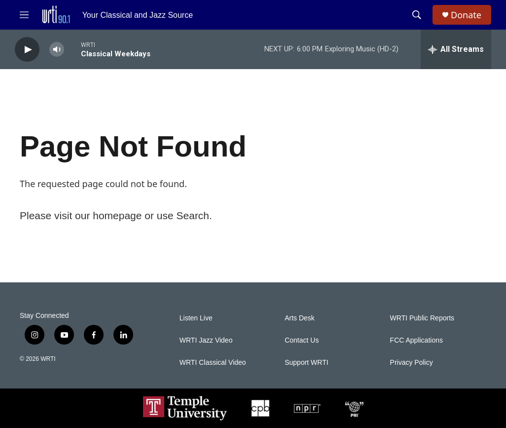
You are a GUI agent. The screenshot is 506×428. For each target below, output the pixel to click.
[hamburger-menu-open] (24, 15)
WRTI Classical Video (213, 362)
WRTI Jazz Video (206, 340)
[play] (27, 49)
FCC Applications (416, 340)
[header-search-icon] (416, 14)
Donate (466, 15)
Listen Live (196, 318)
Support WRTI (306, 362)
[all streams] (456, 49)
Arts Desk (300, 318)
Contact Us (302, 340)
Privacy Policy (411, 362)
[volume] (56, 50)
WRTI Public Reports (422, 318)
